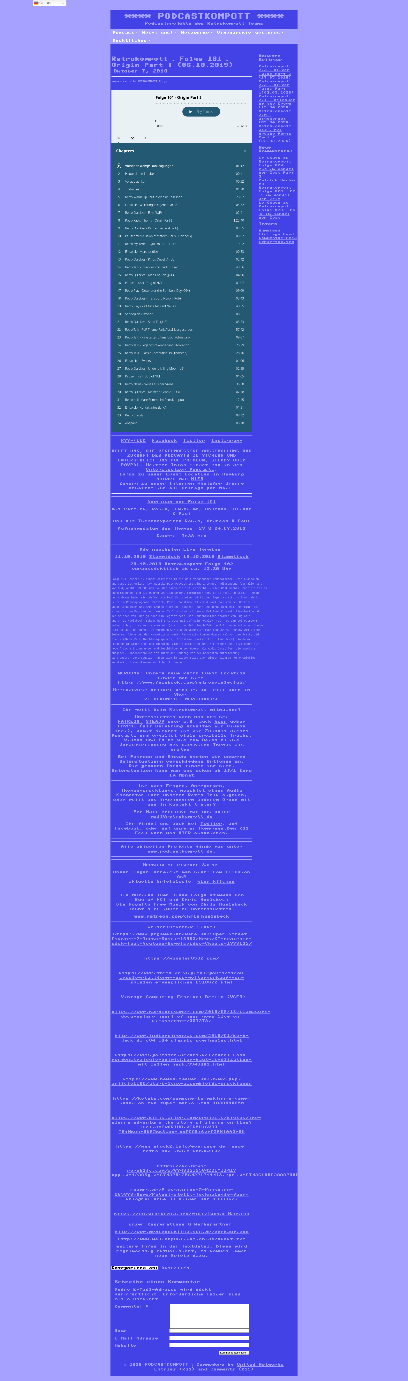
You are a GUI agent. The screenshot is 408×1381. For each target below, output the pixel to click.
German (42, 3)
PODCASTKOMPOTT (204, 16)
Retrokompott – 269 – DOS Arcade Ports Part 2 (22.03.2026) (277, 133)
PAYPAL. (132, 465)
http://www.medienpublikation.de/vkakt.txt (182, 1239)
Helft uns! (159, 32)
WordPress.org (276, 241)
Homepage (211, 828)
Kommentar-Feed (278, 237)
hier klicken (216, 881)
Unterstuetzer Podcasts (180, 469)
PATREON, (130, 721)
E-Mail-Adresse (136, 1343)
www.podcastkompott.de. (181, 851)
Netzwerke (197, 32)
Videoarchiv (234, 32)
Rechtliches (131, 40)
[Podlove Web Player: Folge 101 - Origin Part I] (181, 261)
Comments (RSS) (232, 1374)
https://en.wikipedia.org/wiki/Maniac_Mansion (181, 1213)
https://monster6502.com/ (181, 958)
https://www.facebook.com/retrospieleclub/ (182, 682)
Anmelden (269, 230)
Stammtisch (164, 556)
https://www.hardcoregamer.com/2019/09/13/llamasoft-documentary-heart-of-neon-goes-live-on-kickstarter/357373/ (190, 1016)
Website (125, 1350)
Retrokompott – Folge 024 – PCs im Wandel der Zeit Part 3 (277, 169)
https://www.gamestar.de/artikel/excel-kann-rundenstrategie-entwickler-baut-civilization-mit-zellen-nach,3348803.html (181, 1059)
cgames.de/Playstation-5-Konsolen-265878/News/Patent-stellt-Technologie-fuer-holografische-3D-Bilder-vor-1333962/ (182, 1194)
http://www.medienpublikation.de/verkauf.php (182, 1231)
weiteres (269, 32)
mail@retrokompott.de (181, 816)
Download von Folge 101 (181, 501)
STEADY (220, 460)
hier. (227, 766)
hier (220, 721)
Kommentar (131, 1306)
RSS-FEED (133, 440)
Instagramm (226, 440)
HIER (197, 478)
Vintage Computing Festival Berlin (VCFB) (183, 996)
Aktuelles (175, 1268)
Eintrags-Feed (276, 234)
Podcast (125, 32)
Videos (236, 726)
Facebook (164, 440)
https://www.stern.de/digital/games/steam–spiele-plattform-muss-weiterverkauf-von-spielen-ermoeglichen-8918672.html (181, 977)
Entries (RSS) (174, 1374)
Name (120, 1335)
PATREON (194, 460)
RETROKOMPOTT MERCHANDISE (181, 699)
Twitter (194, 440)
